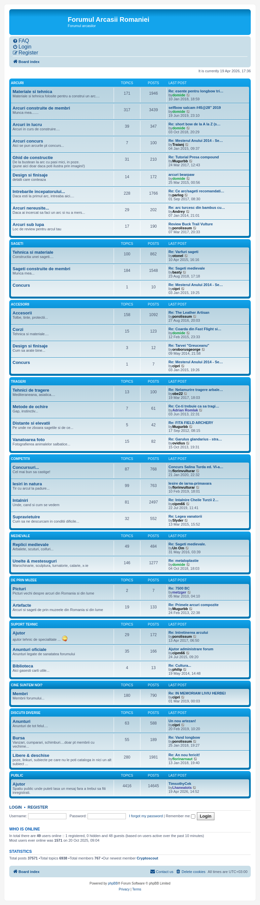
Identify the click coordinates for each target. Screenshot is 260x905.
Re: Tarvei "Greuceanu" (188, 345)
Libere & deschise (31, 755)
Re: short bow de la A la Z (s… (194, 124)
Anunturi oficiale (30, 649)
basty (177, 272)
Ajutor (19, 632)
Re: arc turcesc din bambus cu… (196, 208)
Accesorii (20, 304)
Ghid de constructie (33, 157)
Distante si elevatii (31, 423)
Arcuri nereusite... (31, 208)
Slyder (178, 520)
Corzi (18, 329)
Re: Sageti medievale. (187, 544)
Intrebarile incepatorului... (39, 191)
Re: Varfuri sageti (183, 252)
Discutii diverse (25, 713)
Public (17, 775)
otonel (177, 256)
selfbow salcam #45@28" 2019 (194, 108)
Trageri (18, 381)
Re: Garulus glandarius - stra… (195, 439)
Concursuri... (26, 467)
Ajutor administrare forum (190, 649)
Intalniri (20, 500)
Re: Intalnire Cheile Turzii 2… (193, 500)
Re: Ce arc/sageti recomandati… (196, 191)
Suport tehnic (24, 624)
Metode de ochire (30, 406)
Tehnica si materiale (33, 252)
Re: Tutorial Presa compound (193, 157)
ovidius (178, 443)
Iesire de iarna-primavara (189, 483)
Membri (20, 693)
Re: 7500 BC (179, 588)
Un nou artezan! (182, 721)
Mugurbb (180, 161)
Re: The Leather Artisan (188, 312)
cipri (176, 289)
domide (178, 95)
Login (15, 807)
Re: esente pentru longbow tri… (195, 91)
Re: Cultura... (179, 665)
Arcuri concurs (28, 141)
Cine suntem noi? (27, 685)
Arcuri (17, 83)
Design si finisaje (30, 175)
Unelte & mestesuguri (35, 561)
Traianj (178, 144)
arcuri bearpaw (181, 175)
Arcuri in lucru (27, 124)
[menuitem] (21, 41)
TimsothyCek (179, 784)
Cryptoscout (147, 858)
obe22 (177, 394)
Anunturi (21, 721)
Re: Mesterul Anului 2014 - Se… (195, 141)
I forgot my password (146, 816)
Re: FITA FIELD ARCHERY (190, 423)
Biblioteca (23, 665)
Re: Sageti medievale (186, 268)
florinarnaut (182, 759)
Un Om (178, 548)
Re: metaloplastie (183, 561)
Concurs (21, 285)
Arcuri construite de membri (41, 108)
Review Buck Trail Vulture (190, 224)
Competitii (20, 459)
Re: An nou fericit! (184, 755)
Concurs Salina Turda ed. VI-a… (195, 467)
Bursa (19, 737)
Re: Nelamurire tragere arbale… (195, 390)
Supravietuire (26, 516)
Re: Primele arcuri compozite (193, 605)
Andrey (178, 211)
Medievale (20, 536)
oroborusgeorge (186, 349)
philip (177, 669)
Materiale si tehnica (32, 91)
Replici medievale (31, 544)
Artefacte (22, 605)
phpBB (113, 883)
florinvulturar (183, 471)
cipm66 (178, 504)
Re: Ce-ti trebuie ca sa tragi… (193, 406)
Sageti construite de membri (41, 268)
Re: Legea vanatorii (185, 516)
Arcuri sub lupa (28, 224)
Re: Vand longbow (184, 737)
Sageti (17, 243)
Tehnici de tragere (31, 390)
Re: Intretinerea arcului (188, 632)
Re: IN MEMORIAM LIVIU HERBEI (197, 693)
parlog (178, 195)
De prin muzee (24, 580)
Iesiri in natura (27, 483)
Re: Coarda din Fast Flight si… (194, 329)
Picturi (19, 588)
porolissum (182, 228)
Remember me (180, 816)
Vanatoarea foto (29, 439)
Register (38, 807)
